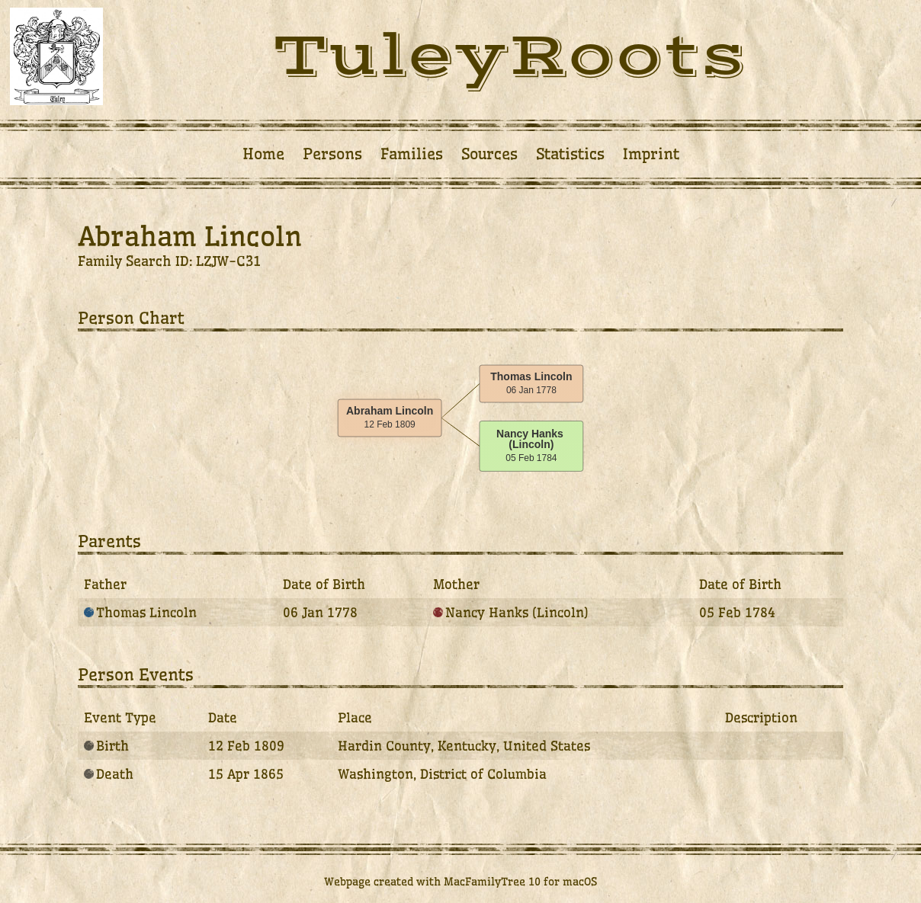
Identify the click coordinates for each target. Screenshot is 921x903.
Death (108, 774)
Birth (106, 746)
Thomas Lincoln (140, 612)
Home (263, 154)
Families (411, 154)
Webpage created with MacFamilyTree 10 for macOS (460, 882)
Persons (332, 154)
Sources (489, 154)
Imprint (651, 154)
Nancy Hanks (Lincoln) (511, 612)
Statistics (570, 154)
